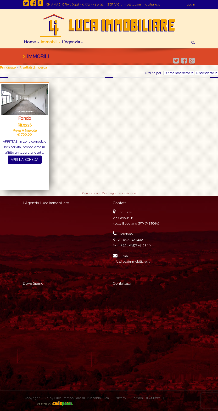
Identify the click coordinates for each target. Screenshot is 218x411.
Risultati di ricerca (33, 67)
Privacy (120, 398)
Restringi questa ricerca (119, 193)
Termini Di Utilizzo (146, 398)
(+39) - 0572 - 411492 (88, 4)
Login (191, 4)
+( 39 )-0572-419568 (135, 245)
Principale (8, 67)
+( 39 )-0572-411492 (128, 240)
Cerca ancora (91, 193)
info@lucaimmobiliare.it (141, 4)
